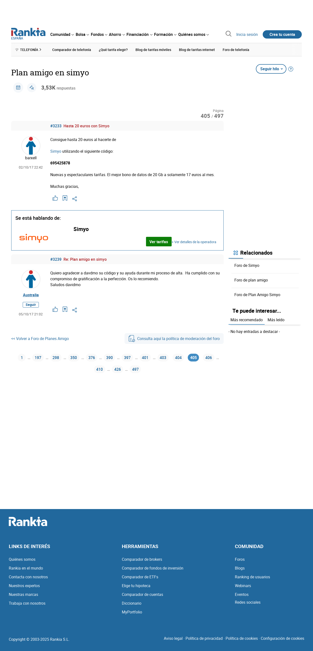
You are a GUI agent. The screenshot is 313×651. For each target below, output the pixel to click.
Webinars (243, 585)
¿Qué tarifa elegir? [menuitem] (113, 49)
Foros (240, 559)
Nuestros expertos (24, 585)
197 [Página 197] (38, 357)
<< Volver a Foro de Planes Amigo (40, 338)
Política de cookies (242, 638)
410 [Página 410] (99, 369)
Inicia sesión (247, 34)
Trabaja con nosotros (27, 603)
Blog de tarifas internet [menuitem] (197, 49)
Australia (31, 295)
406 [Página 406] (208, 357)
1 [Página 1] (22, 357)
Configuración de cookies (282, 638)
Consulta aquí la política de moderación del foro (174, 338)
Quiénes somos (22, 559)
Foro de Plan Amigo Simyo (257, 294)
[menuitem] (62, 34)
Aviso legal (173, 638)
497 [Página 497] (135, 369)
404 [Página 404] (178, 357)
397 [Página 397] (127, 357)
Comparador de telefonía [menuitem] (71, 49)
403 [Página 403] (163, 357)
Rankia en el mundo (26, 568)
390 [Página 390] (109, 357)
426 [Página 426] (117, 369)
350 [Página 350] (73, 357)
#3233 (56, 126)
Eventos (242, 594)
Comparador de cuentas (142, 594)
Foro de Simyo (246, 265)
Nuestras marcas (23, 594)
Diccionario (131, 603)
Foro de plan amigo (251, 280)
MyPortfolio (132, 612)
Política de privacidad (204, 638)
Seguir (31, 304)
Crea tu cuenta (282, 34)
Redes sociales (248, 602)
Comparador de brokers (142, 559)
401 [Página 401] (145, 357)
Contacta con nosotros (28, 577)
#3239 (56, 259)
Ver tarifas (158, 241)
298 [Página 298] (55, 357)
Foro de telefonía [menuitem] (236, 49)
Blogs (240, 568)
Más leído (276, 319)
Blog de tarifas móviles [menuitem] (153, 49)
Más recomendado (246, 319)
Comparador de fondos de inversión (152, 568)
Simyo (55, 151)
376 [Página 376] (91, 357)
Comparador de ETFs (140, 577)
